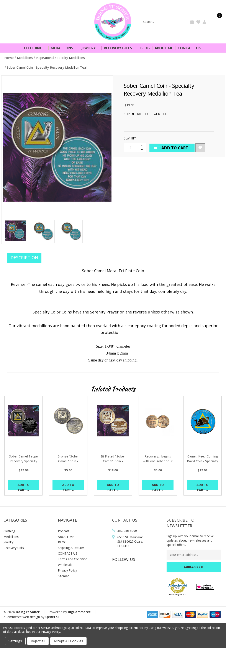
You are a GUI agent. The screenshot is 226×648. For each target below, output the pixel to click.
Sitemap (63, 576)
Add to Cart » (23, 486)
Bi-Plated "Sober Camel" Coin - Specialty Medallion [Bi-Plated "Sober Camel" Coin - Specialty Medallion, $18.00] (113, 461)
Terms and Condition (72, 559)
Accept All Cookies (68, 641)
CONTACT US (67, 553)
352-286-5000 (127, 531)
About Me (164, 48)
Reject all (38, 641)
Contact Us (189, 48)
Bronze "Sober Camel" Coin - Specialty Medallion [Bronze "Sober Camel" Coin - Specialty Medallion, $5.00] (68, 461)
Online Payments (177, 594)
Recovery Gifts (120, 48)
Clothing (35, 48)
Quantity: (130, 138)
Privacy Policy (67, 570)
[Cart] (216, 21)
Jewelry (90, 48)
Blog (145, 48)
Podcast (63, 531)
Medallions (64, 48)
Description (24, 257)
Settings (15, 641)
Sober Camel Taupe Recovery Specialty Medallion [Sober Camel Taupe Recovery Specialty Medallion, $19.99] (23, 461)
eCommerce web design (21, 617)
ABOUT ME (66, 537)
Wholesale (65, 565)
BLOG (62, 542)
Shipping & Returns (71, 548)
